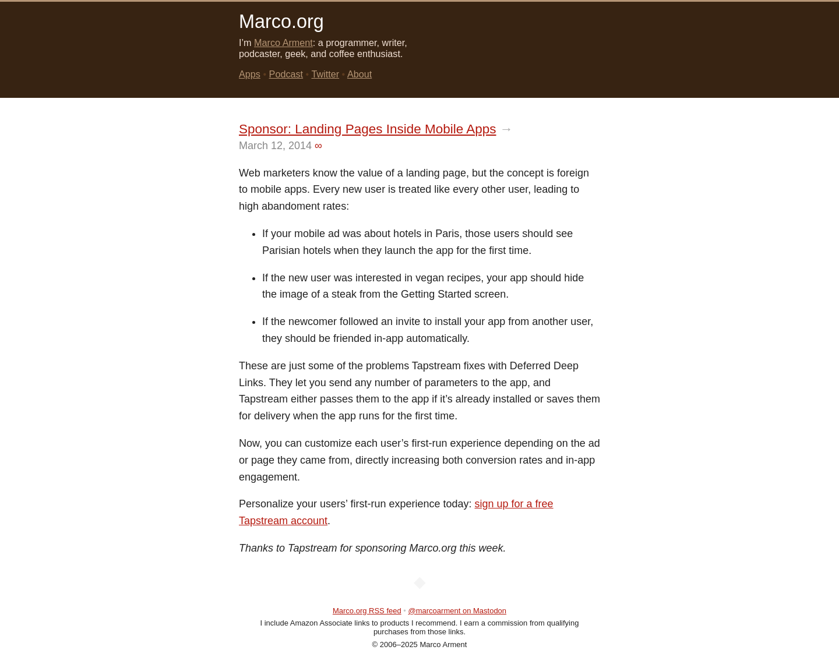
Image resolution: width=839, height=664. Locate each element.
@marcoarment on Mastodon (457, 610)
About (359, 74)
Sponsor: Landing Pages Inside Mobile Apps (367, 129)
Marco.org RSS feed (367, 610)
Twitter (325, 74)
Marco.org (281, 21)
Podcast (286, 74)
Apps (249, 74)
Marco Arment (283, 42)
